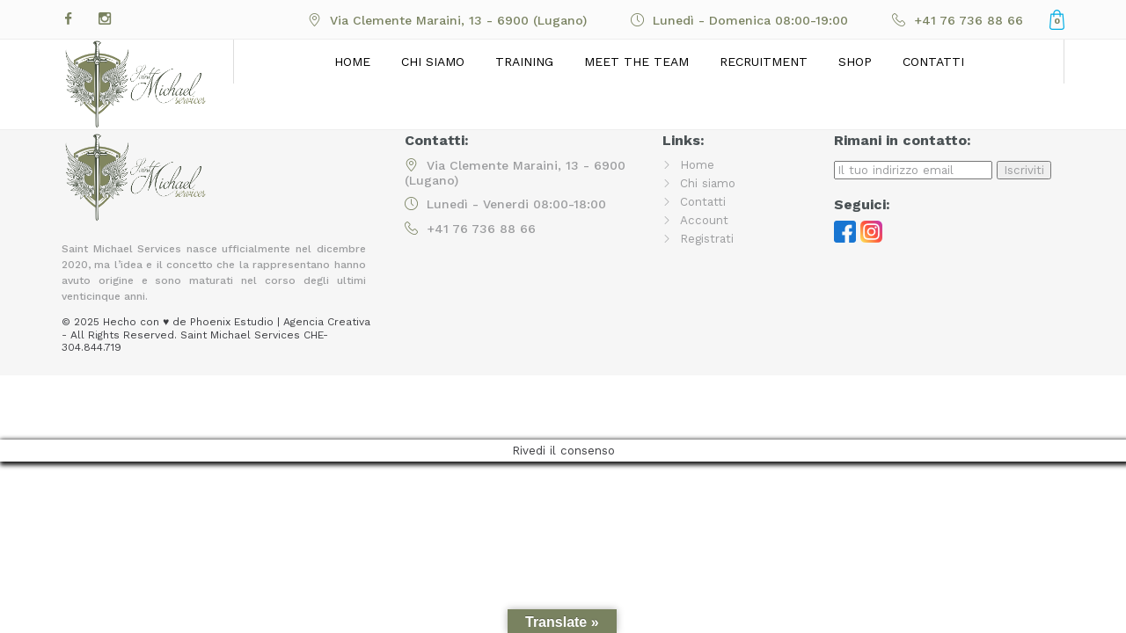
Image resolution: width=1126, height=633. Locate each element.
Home (352, 62)
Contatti (933, 62)
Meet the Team (636, 62)
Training (524, 62)
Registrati (707, 238)
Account (704, 220)
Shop (855, 62)
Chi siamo (432, 62)
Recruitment (764, 62)
